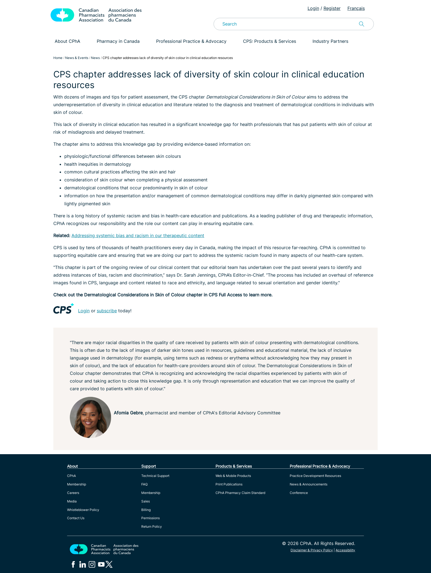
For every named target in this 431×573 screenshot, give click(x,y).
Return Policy (151, 526)
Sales (145, 501)
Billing (146, 510)
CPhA (71, 476)
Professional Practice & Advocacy (191, 41)
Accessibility (345, 550)
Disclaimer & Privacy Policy (312, 550)
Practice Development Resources (315, 476)
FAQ (144, 484)
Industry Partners (330, 41)
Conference (299, 493)
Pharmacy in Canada (118, 41)
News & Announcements (308, 484)
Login (313, 8)
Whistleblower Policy (83, 510)
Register (332, 8)
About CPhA (67, 41)
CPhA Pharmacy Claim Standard (240, 493)
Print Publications (229, 484)
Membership (76, 484)
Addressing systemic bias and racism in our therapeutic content (137, 235)
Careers (73, 493)
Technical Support (155, 476)
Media (72, 501)
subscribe (107, 310)
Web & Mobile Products (233, 476)
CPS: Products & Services (269, 41)
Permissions (150, 518)
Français (356, 8)
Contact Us (75, 518)
